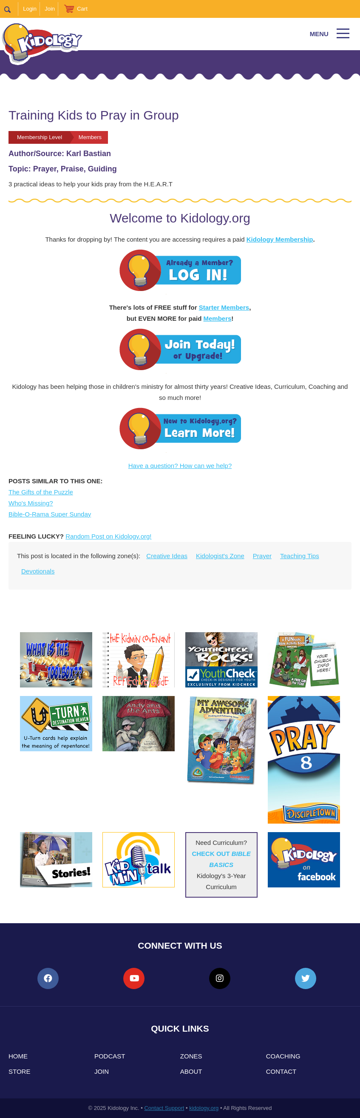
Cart (82, 9)
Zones (191, 1056)
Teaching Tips (299, 555)
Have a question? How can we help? (180, 465)
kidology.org (203, 1108)
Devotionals (37, 571)
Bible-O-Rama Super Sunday (50, 514)
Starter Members (224, 307)
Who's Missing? (31, 503)
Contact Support (164, 1108)
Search (11, 9)
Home (18, 1056)
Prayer (262, 555)
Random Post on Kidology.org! (108, 536)
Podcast (109, 1056)
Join (50, 9)
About (191, 1071)
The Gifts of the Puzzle (41, 492)
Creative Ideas (166, 555)
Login (30, 9)
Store (19, 1071)
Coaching (283, 1056)
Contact (281, 1071)
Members (217, 318)
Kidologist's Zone (220, 555)
